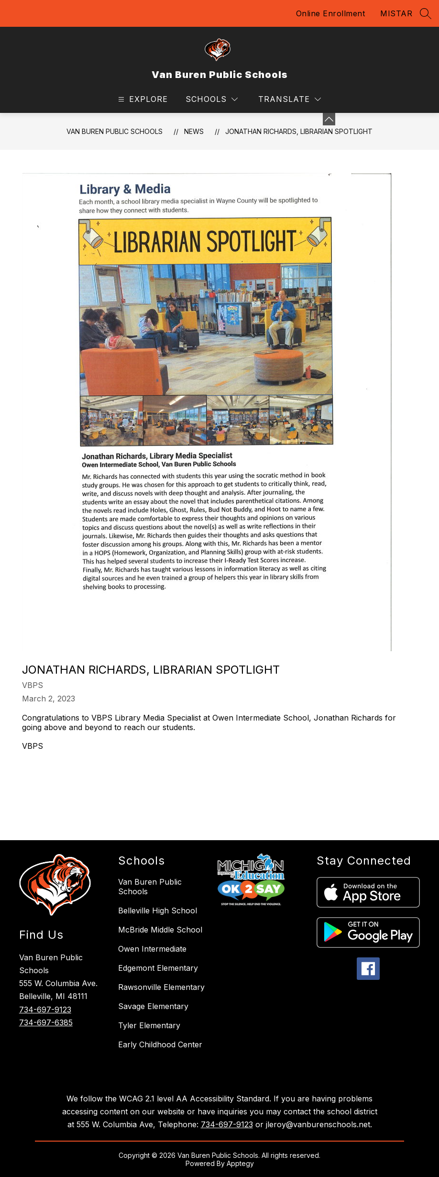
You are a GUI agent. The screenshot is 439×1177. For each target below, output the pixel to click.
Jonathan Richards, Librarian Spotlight (299, 131)
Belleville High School (157, 910)
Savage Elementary (153, 1006)
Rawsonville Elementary (161, 987)
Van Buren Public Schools (114, 131)
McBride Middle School (160, 929)
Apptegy (240, 1163)
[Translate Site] (289, 99)
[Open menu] (142, 99)
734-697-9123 (45, 1009)
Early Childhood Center (160, 1044)
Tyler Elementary (149, 1025)
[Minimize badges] (329, 119)
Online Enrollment (330, 13)
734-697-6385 (46, 1022)
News (194, 131)
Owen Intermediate (152, 949)
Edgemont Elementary (158, 968)
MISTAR (396, 13)
